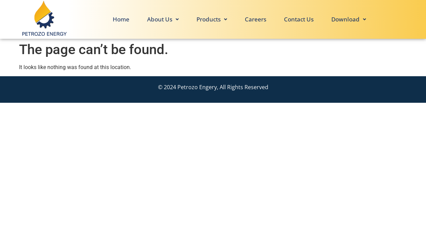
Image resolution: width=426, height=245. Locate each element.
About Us (163, 19)
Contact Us (299, 19)
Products (211, 19)
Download (348, 19)
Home (121, 19)
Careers (255, 19)
